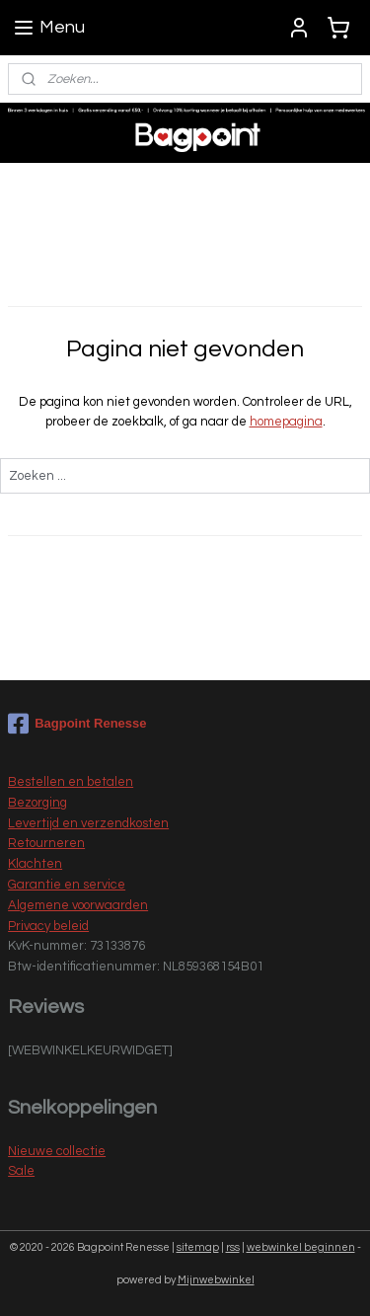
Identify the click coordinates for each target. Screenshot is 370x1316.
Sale (21, 1171)
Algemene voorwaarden (78, 905)
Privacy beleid (48, 926)
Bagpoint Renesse (77, 723)
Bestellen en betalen (70, 782)
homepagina (286, 422)
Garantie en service (66, 884)
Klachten (35, 864)
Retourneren (46, 843)
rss (233, 1247)
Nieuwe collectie (57, 1151)
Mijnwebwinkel (216, 1280)
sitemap (198, 1247)
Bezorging (37, 803)
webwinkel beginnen (301, 1247)
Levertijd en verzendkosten (88, 823)
